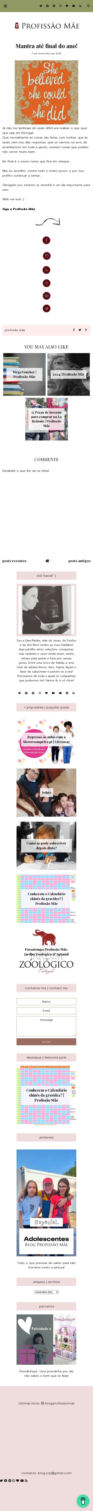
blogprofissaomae (58, 1403)
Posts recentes (14, 561)
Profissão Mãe (15, 330)
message (46, 1026)
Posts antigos (80, 561)
